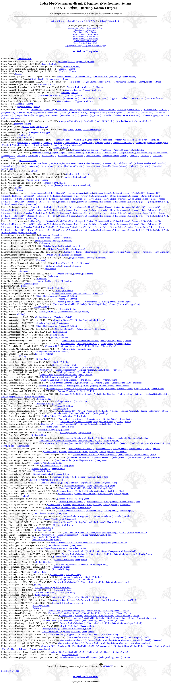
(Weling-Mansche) (97, 112)
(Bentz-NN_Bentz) (63, 140)
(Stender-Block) (37, 79)
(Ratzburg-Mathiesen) (27, 204)
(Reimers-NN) (133, 112)
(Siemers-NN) (7, 115)
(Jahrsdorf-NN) (8, 155)
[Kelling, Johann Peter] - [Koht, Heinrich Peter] (85, 28)
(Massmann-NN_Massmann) (101, 140)
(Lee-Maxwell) (39, 281)
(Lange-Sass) (57, 145)
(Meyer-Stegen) (95, 199)
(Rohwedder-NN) (64, 155)
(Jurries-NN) (81, 199)
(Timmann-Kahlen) (22, 124)
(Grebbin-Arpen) (53, 79)
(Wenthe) (135, 193)
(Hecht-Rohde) (157, 388)
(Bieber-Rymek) (24, 145)
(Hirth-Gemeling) (161, 252)
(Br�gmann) (97, 293)
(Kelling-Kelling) (100, 304)
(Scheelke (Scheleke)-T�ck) (115, 115)
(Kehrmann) (67, 238)
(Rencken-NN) (30, 199)
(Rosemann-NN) (67, 199)
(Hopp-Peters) (142, 140)
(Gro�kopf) (140, 142)
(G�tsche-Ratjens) (94, 153)
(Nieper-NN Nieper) (67, 202)
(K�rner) (139, 394)
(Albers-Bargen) (135, 199)
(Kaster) (18, 188)
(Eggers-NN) (96, 115)
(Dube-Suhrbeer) (134, 383)
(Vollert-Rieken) (160, 153)
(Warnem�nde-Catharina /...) (51, 95)
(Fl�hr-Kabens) (24, 106)
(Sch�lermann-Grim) (78, 112)
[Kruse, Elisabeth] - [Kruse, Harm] (85, 34)
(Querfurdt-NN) (9, 145)
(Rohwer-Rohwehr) (143, 153)
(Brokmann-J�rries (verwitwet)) (76, 196)
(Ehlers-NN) (79, 155)
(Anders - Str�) (73, 174)
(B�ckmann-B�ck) (63, 317)
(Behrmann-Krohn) (107, 109)
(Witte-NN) (160, 112)
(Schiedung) (36, 142)
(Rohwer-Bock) (111, 153)
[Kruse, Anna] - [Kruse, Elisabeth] (85, 32)
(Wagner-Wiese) (8, 112)
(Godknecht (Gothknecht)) (69, 311)
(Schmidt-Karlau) (60, 147)
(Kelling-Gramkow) (64, 291)
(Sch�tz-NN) (87, 142)
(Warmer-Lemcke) (100, 196)
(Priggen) (57, 196)
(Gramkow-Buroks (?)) (62, 293)
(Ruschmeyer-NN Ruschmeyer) (113, 202)
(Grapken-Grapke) (58, 153)
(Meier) (55, 199)
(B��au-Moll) (63, 430)
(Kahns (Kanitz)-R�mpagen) (68, 109)
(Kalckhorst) (24, 135)
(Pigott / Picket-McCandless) (59, 281)
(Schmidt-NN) (161, 202)
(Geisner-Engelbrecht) (116, 112)
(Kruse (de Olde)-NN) (84, 121)
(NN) (142, 193)
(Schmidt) (47, 142)
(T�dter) (150, 202)
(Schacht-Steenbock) (28, 160)
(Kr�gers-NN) (37, 112)
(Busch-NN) (61, 193)
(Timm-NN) (145, 155)
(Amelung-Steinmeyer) (123, 150)
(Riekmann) (58, 142)
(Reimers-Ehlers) (93, 155)
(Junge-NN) (49, 109)
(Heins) (89, 193)
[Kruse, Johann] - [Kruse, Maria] (85, 39)
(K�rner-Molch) (24, 58)
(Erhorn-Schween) (91, 150)
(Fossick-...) (57, 235)
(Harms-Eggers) (37, 193)
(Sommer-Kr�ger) (142, 121)
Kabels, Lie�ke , (9, 58)
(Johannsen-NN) (44, 196)
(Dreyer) (57, 238)
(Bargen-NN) (20, 202)
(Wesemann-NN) (72, 142)
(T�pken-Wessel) (44, 238)
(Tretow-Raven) (105, 82)
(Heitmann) (16, 196)
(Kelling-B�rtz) (109, 302)
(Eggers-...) (81, 61)
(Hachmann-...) (17, 118)
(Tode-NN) (134, 155)
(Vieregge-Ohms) (132, 304)
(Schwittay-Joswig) (41, 145)
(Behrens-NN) (29, 196)
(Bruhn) (54, 64)
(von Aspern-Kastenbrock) (79, 185)
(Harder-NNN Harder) (105, 121)
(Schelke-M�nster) (124, 121)
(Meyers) (122, 199)
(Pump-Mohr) (21, 115)
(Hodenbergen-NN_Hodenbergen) (99, 252)
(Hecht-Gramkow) (61, 351)
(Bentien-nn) (36, 109)
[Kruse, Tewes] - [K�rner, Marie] (85, 43)
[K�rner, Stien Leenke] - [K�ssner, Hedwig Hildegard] (85, 46)
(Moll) (74, 365)
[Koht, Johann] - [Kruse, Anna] (85, 30)
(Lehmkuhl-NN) (134, 109)
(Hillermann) (7, 199)
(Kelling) (21, 314)
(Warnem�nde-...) (66, 61)
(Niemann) (77, 150)
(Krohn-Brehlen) (90, 109)
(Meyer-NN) (135, 115)
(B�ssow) (158, 98)
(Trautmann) (106, 150)
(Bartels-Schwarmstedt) (151, 196)
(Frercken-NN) (52, 115)
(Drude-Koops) (52, 112)
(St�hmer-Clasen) (40, 153)
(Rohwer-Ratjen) (48, 155)
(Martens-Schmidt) (76, 153)
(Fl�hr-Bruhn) (75, 82)
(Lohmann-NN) (153, 193)
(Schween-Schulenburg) (87, 202)
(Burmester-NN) (150, 109)
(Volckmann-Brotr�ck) (123, 142)
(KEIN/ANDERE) (109, 21)
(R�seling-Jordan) (103, 142)
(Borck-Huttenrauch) (73, 145)
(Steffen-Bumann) (9, 204)
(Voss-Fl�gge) (150, 199)
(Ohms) (112, 304)
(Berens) (97, 380)
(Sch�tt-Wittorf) (126, 153)
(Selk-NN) (121, 109)
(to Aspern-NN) (66, 121)
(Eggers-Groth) (143, 388)
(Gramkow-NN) (60, 304)
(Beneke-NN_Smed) (36, 202)
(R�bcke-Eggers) (36, 115)
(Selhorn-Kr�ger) (136, 202)
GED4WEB (108, 666)
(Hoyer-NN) (83, 115)
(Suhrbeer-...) (117, 370)
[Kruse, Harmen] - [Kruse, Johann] (85, 36)
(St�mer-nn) (34, 155)
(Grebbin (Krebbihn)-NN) (79, 304)
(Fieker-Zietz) (23, 142)
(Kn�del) (50, 193)
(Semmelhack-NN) (68, 115)
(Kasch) (34, 171)
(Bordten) (46, 64)
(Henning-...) (45, 235)
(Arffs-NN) (164, 109)
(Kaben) (90, 61)
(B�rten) (74, 299)
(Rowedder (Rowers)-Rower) (115, 155)
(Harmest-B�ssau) (19, 649)
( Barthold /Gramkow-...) (47, 296)
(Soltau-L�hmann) (121, 193)
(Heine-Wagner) (31, 283)
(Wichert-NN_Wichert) (125, 140)
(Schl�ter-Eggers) (150, 115)
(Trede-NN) (157, 155)
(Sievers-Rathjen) (8, 158)
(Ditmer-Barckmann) (119, 196)
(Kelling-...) (63, 299)
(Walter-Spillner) (154, 142)
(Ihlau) (166, 142)
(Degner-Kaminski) (25, 137)
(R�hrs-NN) (44, 199)
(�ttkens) (18, 199)
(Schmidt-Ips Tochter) (73, 252)
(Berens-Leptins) (125, 302)
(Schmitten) (139, 150)
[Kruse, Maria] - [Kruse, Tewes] (85, 41)
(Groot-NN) (21, 155)
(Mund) (63, 112)
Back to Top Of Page (10, 671)
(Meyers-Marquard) (76, 193)
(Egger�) (123, 76)
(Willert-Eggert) (80, 140)
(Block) (148, 640)
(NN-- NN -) (51, 202)
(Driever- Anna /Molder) (39, 649)
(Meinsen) (5, 196)
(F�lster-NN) (23, 112)
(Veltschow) (108, 611)
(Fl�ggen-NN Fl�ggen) (39, 132)
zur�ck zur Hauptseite (85, 51)
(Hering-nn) (155, 140)
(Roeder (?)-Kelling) (56, 288)
